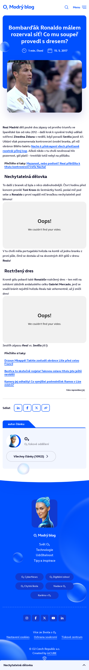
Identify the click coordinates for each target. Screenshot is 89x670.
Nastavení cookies (18, 637)
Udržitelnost (44, 555)
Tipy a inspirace (44, 560)
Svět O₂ (44, 544)
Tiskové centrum (71, 637)
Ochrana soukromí (45, 637)
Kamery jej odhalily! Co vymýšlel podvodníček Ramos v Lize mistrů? (42, 383)
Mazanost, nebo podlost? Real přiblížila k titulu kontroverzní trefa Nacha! (42, 165)
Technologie (44, 549)
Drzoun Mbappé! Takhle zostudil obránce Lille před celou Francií (41, 362)
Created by (44, 656)
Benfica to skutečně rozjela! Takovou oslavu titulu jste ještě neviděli (43, 372)
